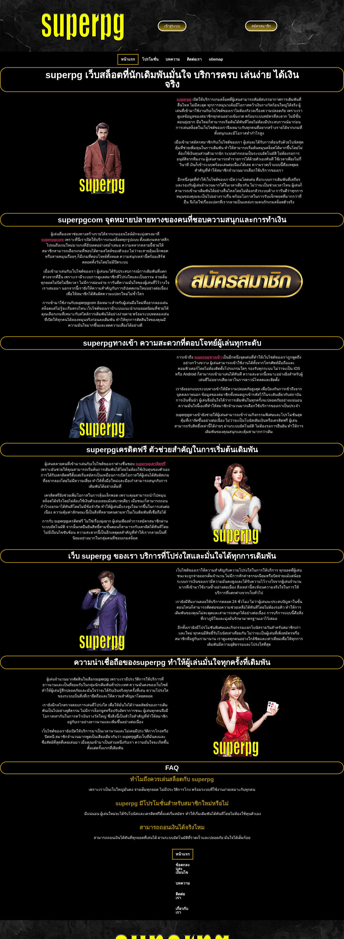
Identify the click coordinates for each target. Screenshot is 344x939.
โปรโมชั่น (150, 59)
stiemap (216, 59)
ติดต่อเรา (194, 59)
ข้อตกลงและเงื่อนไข (148, 854)
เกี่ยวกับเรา (224, 854)
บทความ (173, 59)
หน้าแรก (128, 59)
